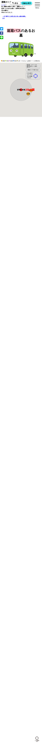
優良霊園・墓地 (10, 382)
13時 (21, 303)
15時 (21, 306)
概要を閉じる (29, 148)
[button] (28, 91)
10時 (21, 301)
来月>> (33, 285)
